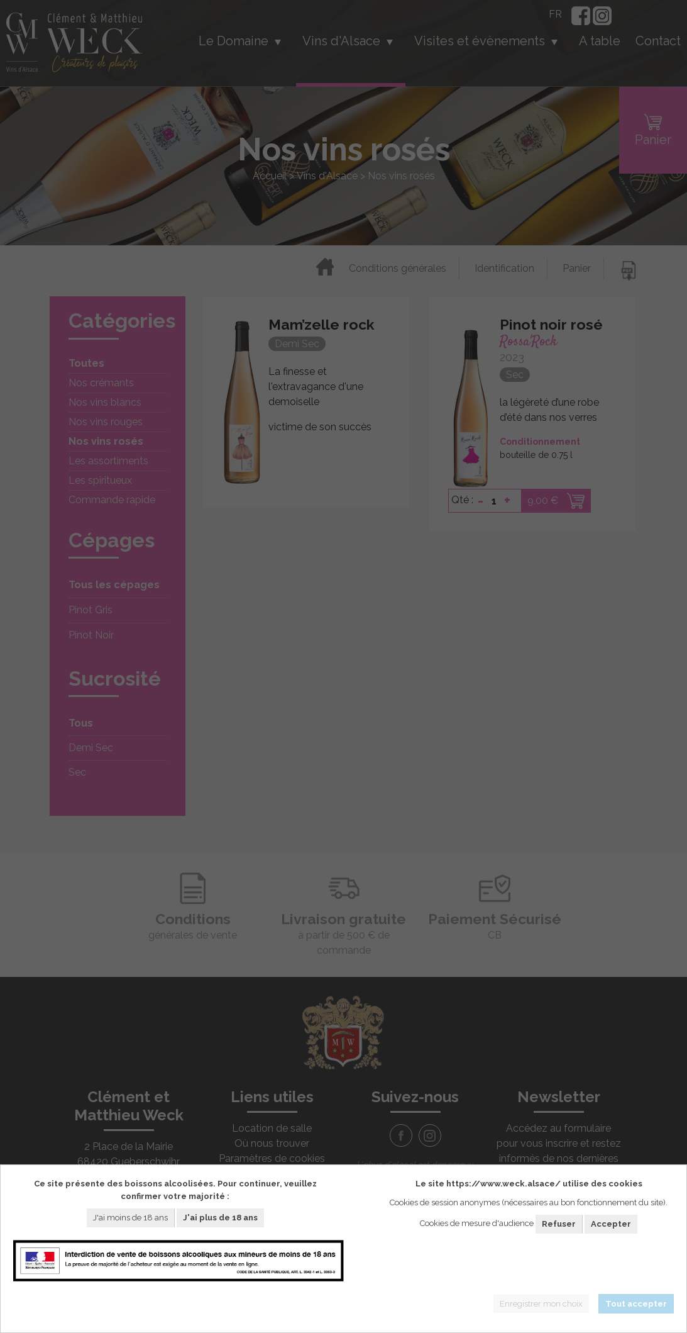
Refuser (559, 1224)
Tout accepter (636, 1303)
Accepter (611, 1224)
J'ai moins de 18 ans (130, 1217)
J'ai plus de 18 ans (220, 1217)
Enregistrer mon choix (541, 1303)
